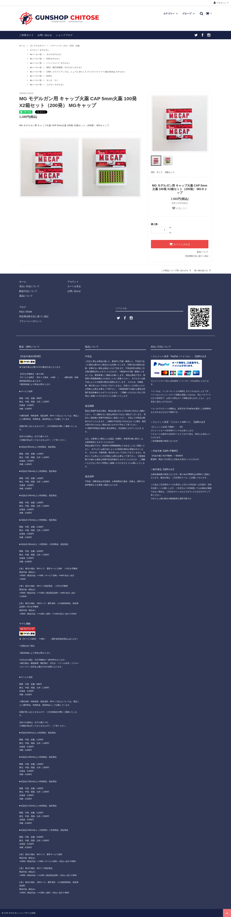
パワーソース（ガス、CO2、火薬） (65, 46)
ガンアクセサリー (37, 46)
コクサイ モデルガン (55, 85)
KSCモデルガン (53, 59)
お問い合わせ (45, 35)
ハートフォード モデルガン (58, 63)
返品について (202, 252)
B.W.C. (49, 76)
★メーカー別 (36, 54)
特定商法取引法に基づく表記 (33, 316)
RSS (21, 311)
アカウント (221, 2)
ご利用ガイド (26, 35)
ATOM (29, 311)
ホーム (22, 46)
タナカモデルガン (54, 54)
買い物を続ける (203, 270)
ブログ (22, 307)
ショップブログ (64, 35)
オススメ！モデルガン (39, 50)
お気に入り (179, 208)
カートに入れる (179, 244)
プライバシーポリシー (30, 321)
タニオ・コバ (52, 80)
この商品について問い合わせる (176, 270)
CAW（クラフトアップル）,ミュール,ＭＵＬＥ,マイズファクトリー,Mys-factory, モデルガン (85, 72)
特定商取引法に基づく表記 (196, 256)
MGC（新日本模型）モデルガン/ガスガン (64, 67)
